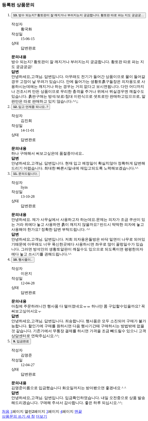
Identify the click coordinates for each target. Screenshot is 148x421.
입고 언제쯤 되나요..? (30, 107)
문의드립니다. (25, 173)
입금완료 (21, 341)
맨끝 (78, 411)
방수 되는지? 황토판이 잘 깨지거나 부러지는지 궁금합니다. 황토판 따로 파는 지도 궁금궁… (78, 15)
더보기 (41, 416)
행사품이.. (23, 259)
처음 (5, 411)
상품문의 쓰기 (18, 416)
